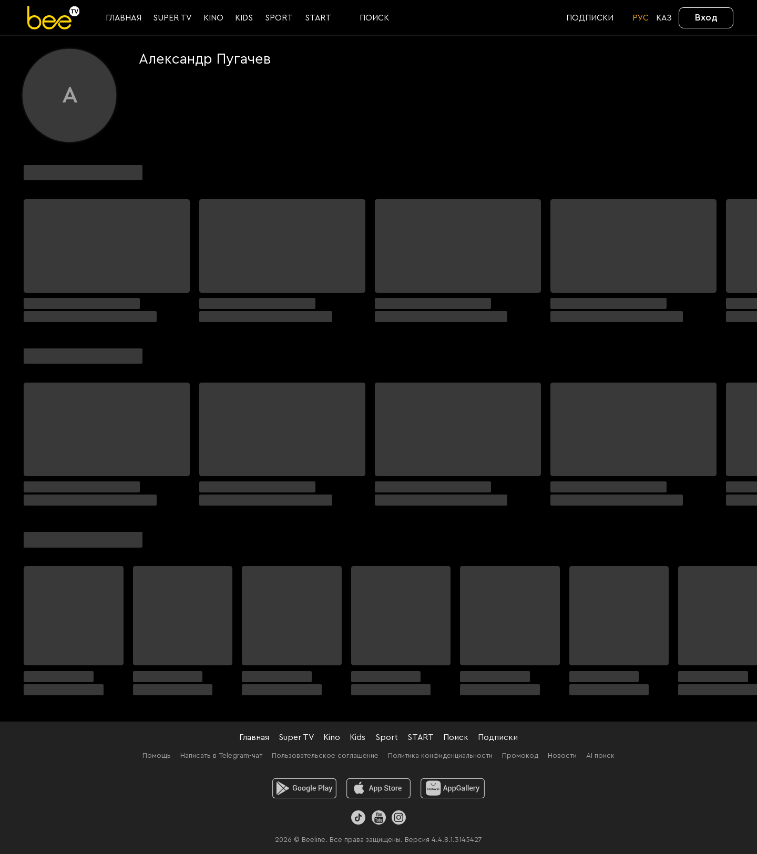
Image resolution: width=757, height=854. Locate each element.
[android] (304, 788)
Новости (562, 755)
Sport (386, 737)
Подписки (498, 737)
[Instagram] (399, 817)
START (420, 737)
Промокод (520, 755)
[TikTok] (358, 817)
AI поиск (600, 755)
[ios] (378, 788)
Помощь (156, 755)
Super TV (296, 737)
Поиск (455, 737)
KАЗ (664, 18)
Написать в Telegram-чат (221, 755)
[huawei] (453, 788)
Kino (331, 737)
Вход (706, 17)
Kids (357, 737)
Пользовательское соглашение (325, 755)
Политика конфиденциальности (440, 755)
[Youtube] (378, 817)
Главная (254, 737)
